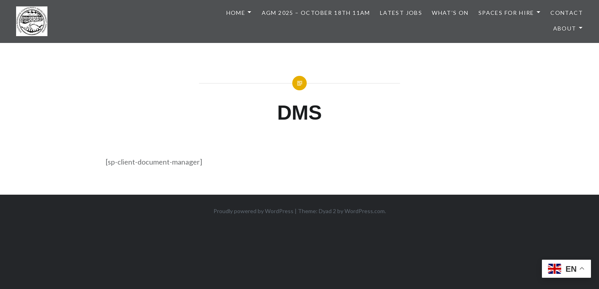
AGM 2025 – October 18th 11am (316, 12)
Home (236, 12)
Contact (566, 12)
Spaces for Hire (506, 12)
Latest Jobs (401, 12)
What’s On (450, 12)
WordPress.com (365, 211)
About (564, 28)
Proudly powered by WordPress (253, 211)
